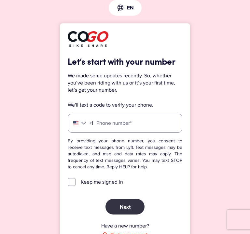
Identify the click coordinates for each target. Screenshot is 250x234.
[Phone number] (125, 123)
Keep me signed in (102, 182)
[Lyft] (88, 40)
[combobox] (125, 8)
